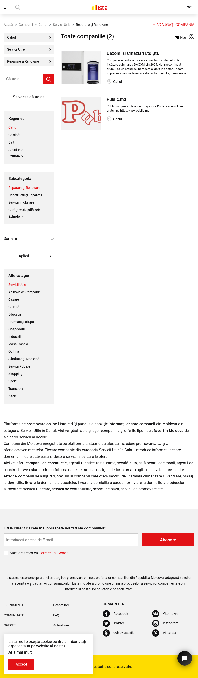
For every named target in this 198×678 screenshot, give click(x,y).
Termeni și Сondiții (54, 553)
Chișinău (14, 135)
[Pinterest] (164, 633)
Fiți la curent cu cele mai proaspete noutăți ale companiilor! (55, 528)
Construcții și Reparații (25, 195)
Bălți (11, 142)
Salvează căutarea (28, 97)
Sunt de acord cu (24, 553)
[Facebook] (115, 613)
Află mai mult (20, 652)
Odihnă (13, 351)
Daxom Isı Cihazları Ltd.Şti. (133, 53)
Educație (14, 314)
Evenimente (14, 605)
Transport (15, 389)
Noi (180, 37)
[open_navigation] (6, 7)
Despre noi (61, 605)
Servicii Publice (19, 366)
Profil (190, 7)
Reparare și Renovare (24, 188)
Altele (12, 396)
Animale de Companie (24, 292)
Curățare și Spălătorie (24, 210)
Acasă (8, 25)
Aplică (24, 256)
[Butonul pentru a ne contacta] (184, 658)
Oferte (10, 625)
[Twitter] (113, 623)
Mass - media (18, 344)
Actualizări (61, 625)
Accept (21, 664)
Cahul (43, 25)
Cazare (13, 299)
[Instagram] (165, 623)
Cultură (13, 307)
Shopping (15, 374)
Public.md (116, 99)
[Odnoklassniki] (118, 633)
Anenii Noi (15, 150)
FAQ (56, 615)
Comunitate (14, 615)
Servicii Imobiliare (21, 202)
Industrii (14, 337)
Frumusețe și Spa (21, 322)
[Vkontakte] (165, 613)
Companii (26, 25)
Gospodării (16, 329)
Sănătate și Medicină (23, 359)
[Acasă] (99, 7)
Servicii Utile (61, 25)
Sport (12, 381)
